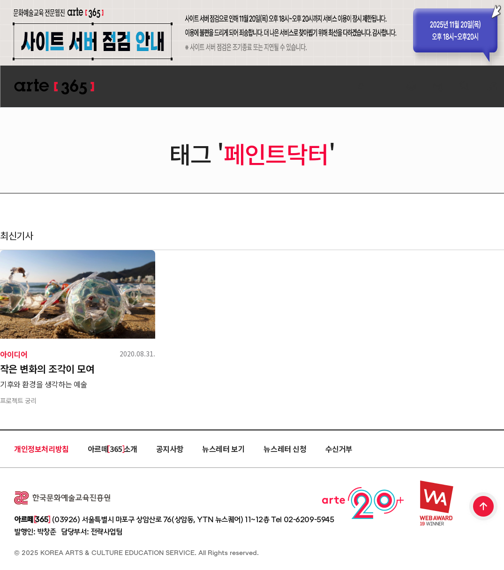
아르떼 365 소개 (112, 448)
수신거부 (339, 448)
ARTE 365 (54, 87)
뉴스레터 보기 (223, 448)
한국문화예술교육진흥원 (62, 497)
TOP (484, 507)
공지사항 (169, 448)
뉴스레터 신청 (284, 448)
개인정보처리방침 (41, 448)
